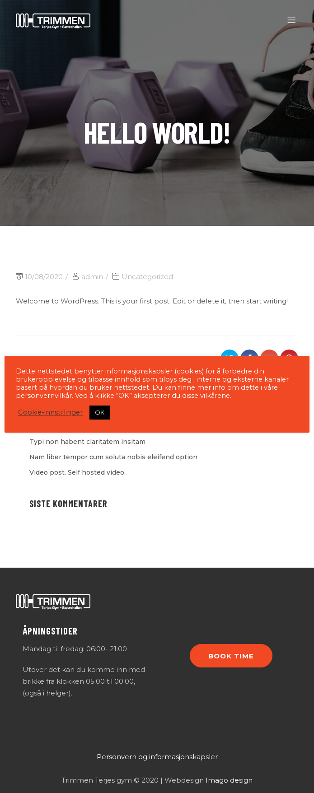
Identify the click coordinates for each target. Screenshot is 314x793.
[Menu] (293, 20)
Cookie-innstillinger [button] (50, 412)
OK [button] (99, 412)
